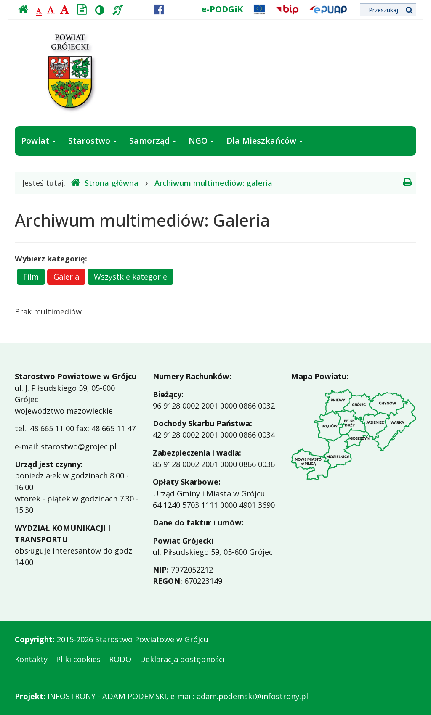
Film (31, 277)
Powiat (38, 140)
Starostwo (92, 140)
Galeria (66, 277)
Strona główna (104, 182)
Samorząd (152, 140)
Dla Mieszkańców (264, 140)
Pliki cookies (78, 659)
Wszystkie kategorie (130, 277)
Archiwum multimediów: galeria (213, 183)
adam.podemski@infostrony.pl (252, 696)
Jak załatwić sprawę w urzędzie (83, 170)
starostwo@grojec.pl (79, 446)
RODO (120, 659)
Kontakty (31, 659)
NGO (201, 140)
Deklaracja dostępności (182, 659)
